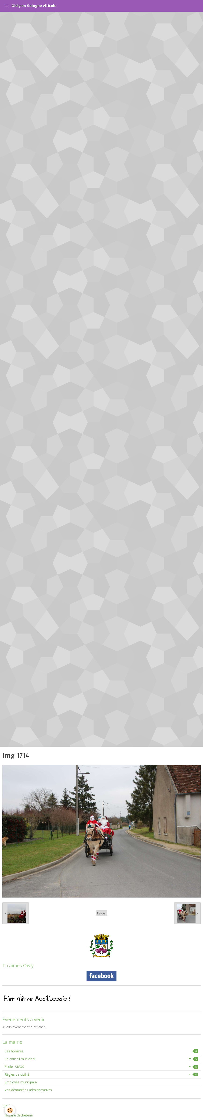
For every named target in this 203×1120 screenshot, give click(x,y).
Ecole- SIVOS (101, 1066)
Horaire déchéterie (19, 1115)
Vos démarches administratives (28, 1090)
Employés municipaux (21, 1082)
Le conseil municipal (101, 1059)
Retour (101, 913)
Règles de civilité (101, 1074)
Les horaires (101, 1051)
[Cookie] (10, 1110)
